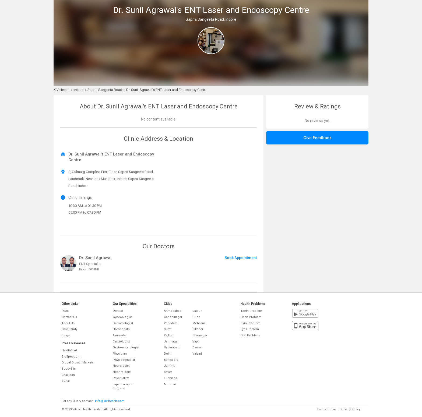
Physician (120, 353)
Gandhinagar (173, 317)
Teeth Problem (251, 311)
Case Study (69, 329)
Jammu (169, 365)
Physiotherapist (124, 360)
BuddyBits (69, 368)
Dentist (118, 311)
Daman (197, 347)
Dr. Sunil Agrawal (95, 257)
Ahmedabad (172, 311)
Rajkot (168, 335)
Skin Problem (250, 323)
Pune (196, 317)
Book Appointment (240, 258)
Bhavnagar (199, 335)
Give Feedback (317, 137)
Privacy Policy (350, 409)
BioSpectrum (71, 356)
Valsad (197, 353)
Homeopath (121, 329)
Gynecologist (122, 317)
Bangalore (171, 360)
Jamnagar (171, 341)
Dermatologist (123, 323)
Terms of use (326, 409)
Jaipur (197, 311)
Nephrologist (122, 372)
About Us (68, 323)
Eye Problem (250, 329)
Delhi (167, 353)
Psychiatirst (121, 378)
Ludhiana (170, 378)
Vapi (195, 341)
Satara (168, 372)
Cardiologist (121, 341)
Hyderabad (171, 347)
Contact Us (69, 317)
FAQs (65, 311)
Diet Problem (250, 335)
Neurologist (121, 365)
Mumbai (170, 384)
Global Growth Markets (78, 362)
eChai (66, 381)
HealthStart (69, 350)
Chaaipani (69, 375)
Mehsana (199, 323)
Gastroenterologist (126, 347)
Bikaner (197, 329)
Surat (167, 329)
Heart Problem (251, 317)
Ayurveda (119, 335)
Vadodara (170, 323)
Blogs (66, 335)
